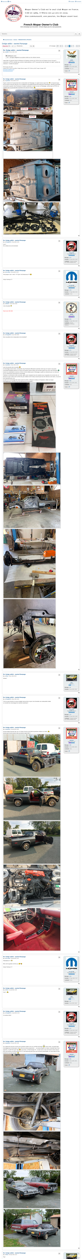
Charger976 (71, 252)
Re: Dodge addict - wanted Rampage (16, 50)
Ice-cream (71, 285)
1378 (70, 290)
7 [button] (73, 46)
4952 (70, 96)
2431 (70, 64)
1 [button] (62, 46)
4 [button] (67, 46)
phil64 (71, 60)
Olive (71, 682)
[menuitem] (9, 2)
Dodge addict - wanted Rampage (14, 44)
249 (70, 687)
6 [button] (71, 46)
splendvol (72, 91)
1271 (70, 257)
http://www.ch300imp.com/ (8, 69)
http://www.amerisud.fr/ (8, 70)
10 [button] (76, 46)
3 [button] (65, 46)
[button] (57, 46)
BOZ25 (71, 314)
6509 (70, 319)
